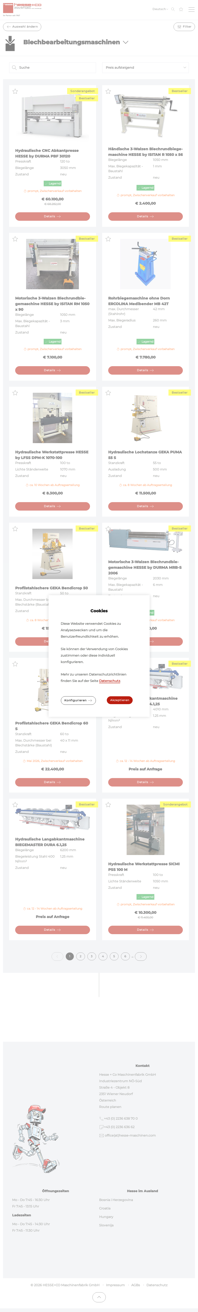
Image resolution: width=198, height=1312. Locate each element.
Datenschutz (109, 681)
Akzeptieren (119, 700)
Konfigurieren (78, 700)
